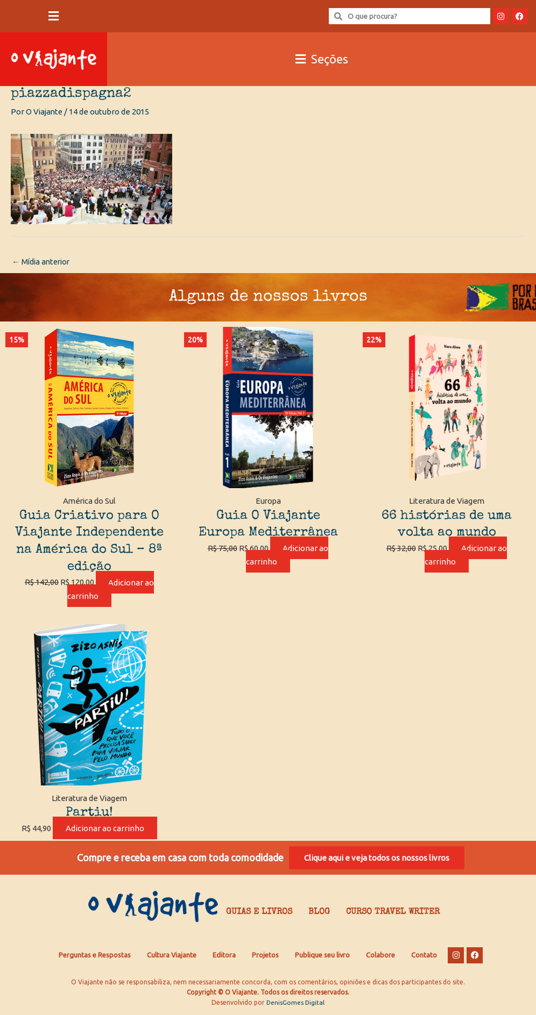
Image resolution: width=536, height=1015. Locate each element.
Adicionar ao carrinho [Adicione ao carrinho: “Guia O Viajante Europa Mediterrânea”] (287, 555)
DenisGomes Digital (295, 1004)
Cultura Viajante (171, 957)
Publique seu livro (322, 957)
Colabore (380, 957)
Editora (224, 957)
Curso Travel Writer (393, 914)
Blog (319, 914)
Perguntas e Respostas (95, 957)
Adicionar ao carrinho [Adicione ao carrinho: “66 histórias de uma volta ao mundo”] (466, 555)
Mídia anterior (42, 262)
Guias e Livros (259, 914)
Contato (424, 957)
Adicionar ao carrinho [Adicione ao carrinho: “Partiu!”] (105, 828)
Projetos (265, 957)
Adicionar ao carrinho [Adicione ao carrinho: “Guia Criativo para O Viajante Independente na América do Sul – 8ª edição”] (111, 589)
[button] (53, 16)
